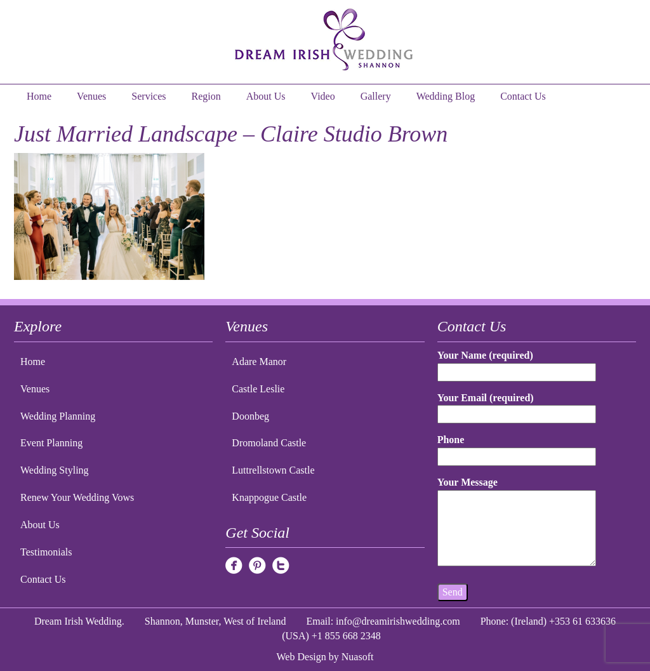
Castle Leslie (258, 388)
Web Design (301, 656)
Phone (517, 448)
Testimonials (46, 552)
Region (206, 96)
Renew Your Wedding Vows (77, 497)
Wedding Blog (445, 96)
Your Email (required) (517, 406)
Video (323, 96)
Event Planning (51, 442)
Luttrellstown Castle (273, 470)
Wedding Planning (57, 416)
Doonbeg (250, 416)
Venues (91, 96)
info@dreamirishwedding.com (398, 621)
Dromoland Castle (269, 442)
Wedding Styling (54, 470)
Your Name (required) (517, 363)
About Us (266, 96)
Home (39, 96)
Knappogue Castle (269, 497)
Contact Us (523, 96)
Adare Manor (259, 361)
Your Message (517, 522)
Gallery (376, 96)
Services (148, 96)
